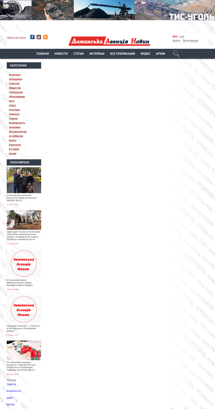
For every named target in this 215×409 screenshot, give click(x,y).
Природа (14, 114)
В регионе (15, 144)
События (14, 83)
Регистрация (190, 40)
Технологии (16, 92)
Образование (17, 96)
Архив (160, 54)
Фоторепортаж (18, 131)
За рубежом (16, 135)
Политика (15, 74)
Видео (145, 54)
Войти (176, 40)
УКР (182, 36)
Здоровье (14, 127)
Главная (42, 54)
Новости (61, 54)
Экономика (15, 79)
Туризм (13, 118)
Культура (14, 109)
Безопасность (17, 122)
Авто (11, 100)
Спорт (12, 105)
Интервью (96, 54)
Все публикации (122, 54)
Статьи (78, 54)
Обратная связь (16, 37)
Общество (15, 87)
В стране (14, 149)
